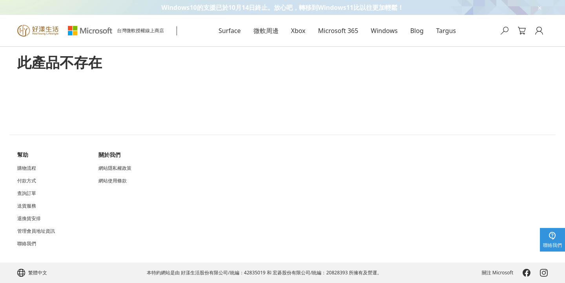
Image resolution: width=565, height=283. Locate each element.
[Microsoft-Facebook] (526, 273)
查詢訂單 (26, 193)
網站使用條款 (112, 181)
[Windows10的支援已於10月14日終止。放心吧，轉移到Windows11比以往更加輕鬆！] (282, 7)
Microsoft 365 (338, 30)
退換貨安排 (29, 218)
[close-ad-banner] (539, 7)
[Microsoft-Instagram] (544, 273)
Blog (416, 30)
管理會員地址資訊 (36, 231)
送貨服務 (26, 206)
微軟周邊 (266, 30)
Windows (384, 30)
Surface (230, 30)
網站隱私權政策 (114, 168)
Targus (446, 30)
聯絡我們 (26, 244)
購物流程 (26, 168)
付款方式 (26, 181)
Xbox (298, 30)
